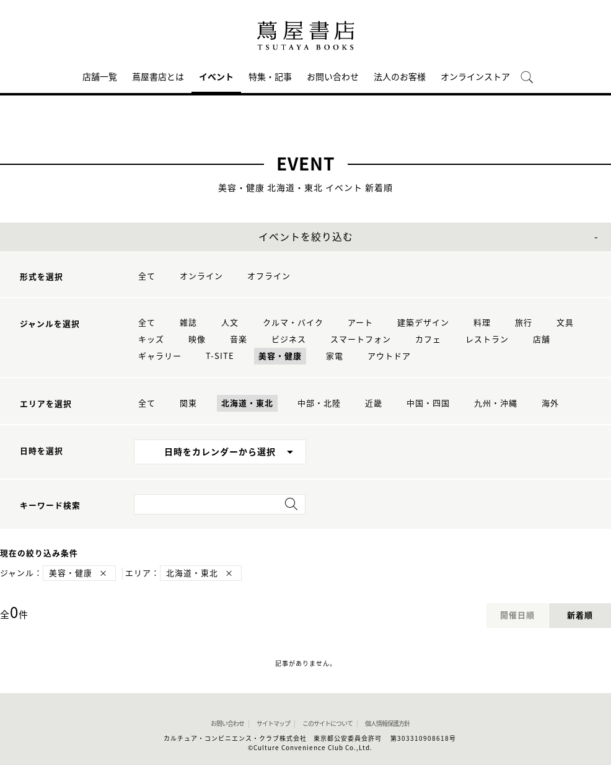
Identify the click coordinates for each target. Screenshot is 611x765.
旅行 (523, 323)
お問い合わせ (333, 77)
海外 (550, 403)
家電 (334, 356)
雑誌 (188, 323)
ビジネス (288, 339)
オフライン (269, 276)
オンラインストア (475, 77)
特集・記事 (270, 77)
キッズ (151, 339)
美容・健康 (280, 356)
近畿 (373, 403)
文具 (565, 323)
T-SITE (220, 356)
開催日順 (517, 615)
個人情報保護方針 (387, 723)
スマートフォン (360, 339)
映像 (197, 339)
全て (147, 276)
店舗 (541, 339)
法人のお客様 (400, 77)
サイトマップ (273, 723)
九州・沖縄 (495, 403)
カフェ (428, 339)
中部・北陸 (319, 403)
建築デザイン (423, 323)
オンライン (201, 276)
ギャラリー (160, 356)
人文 (230, 323)
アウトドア (389, 356)
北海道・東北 (247, 403)
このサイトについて (327, 723)
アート (360, 323)
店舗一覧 (99, 77)
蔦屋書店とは (158, 77)
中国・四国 (428, 403)
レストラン (487, 339)
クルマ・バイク (293, 323)
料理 (482, 323)
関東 (188, 403)
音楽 (238, 339)
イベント (216, 77)
